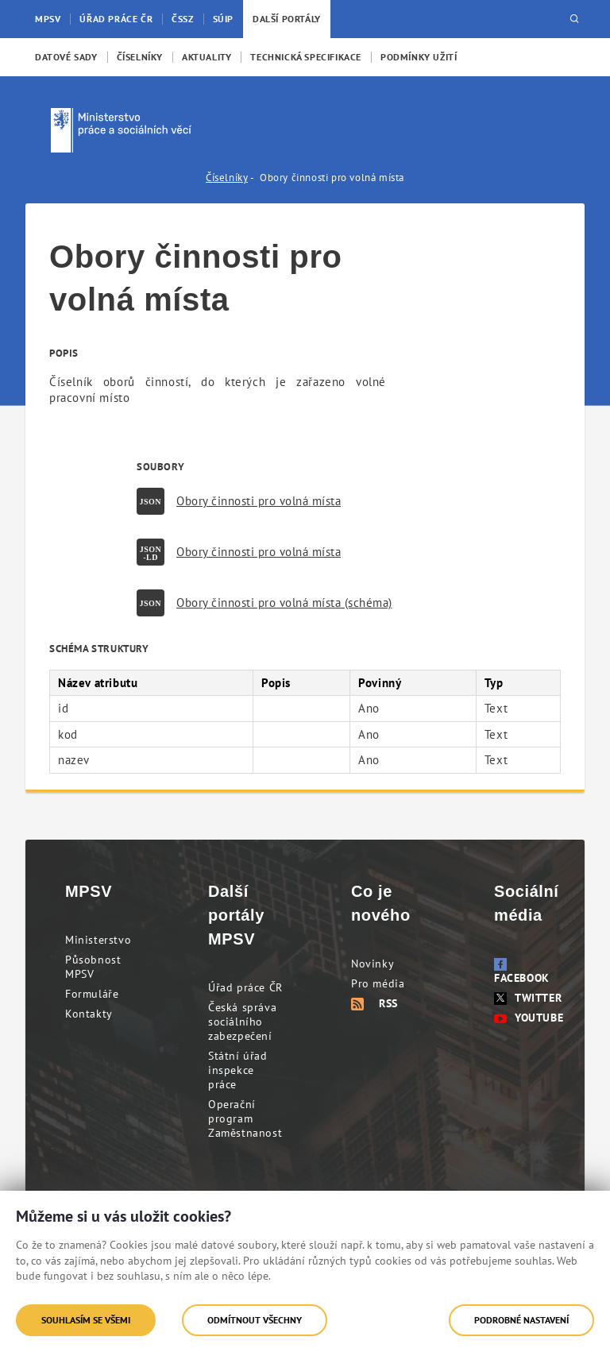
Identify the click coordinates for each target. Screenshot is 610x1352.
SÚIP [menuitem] (223, 19)
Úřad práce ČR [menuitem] (115, 19)
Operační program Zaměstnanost (245, 1118)
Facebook (522, 971)
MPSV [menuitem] (47, 19)
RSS (374, 1003)
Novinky (372, 963)
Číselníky (227, 177)
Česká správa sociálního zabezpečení (242, 1021)
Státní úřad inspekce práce (238, 1070)
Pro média (377, 983)
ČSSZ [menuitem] (182, 19)
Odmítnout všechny (254, 1320)
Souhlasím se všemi (85, 1320)
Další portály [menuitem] (287, 19)
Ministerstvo (98, 940)
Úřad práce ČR (245, 987)
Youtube (528, 1017)
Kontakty (89, 1013)
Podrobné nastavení (521, 1320)
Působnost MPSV (93, 966)
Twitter (528, 998)
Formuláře (91, 994)
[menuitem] (66, 57)
